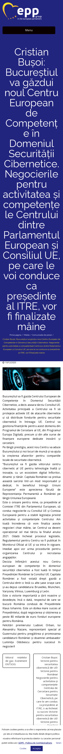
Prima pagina (15, 335)
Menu (29, 30)
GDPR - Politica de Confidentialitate (35, 742)
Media (27, 335)
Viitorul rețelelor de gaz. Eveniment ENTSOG (16, 661)
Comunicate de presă (42, 335)
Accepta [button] (37, 748)
